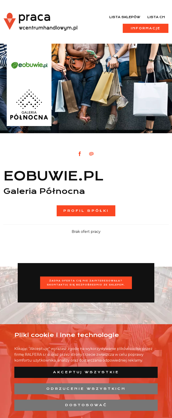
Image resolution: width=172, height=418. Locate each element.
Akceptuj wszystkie (86, 372)
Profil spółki (86, 211)
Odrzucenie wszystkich (86, 389)
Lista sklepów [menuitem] (124, 17)
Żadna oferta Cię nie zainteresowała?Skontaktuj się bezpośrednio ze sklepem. (86, 282)
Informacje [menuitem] (145, 28)
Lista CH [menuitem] (156, 17)
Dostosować (86, 405)
